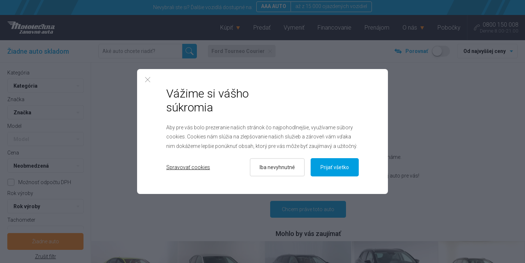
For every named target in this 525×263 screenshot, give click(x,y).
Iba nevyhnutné (277, 167)
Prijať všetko (334, 167)
